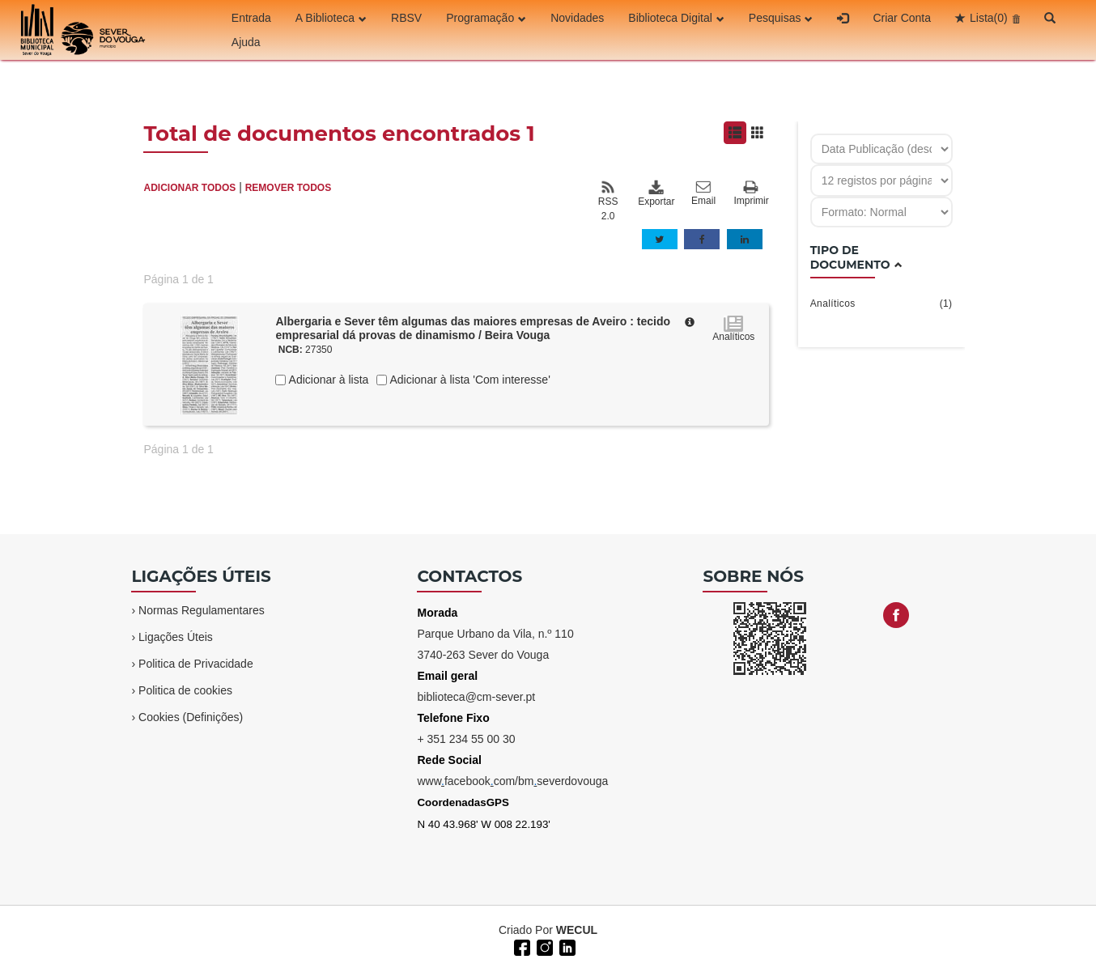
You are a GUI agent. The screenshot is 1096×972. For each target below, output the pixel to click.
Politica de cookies (185, 690)
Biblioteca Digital (676, 17)
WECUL (576, 929)
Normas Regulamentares (201, 610)
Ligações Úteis (175, 636)
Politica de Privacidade (195, 663)
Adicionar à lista (327, 379)
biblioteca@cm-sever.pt (476, 696)
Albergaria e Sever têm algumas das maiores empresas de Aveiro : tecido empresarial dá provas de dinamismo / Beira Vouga (472, 328)
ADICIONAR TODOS (189, 187)
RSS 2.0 (608, 201)
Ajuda (246, 42)
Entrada (251, 17)
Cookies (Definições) (190, 717)
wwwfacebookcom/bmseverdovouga (512, 781)
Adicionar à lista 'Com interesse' (468, 379)
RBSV (406, 17)
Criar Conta (902, 17)
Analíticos (881, 303)
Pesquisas (781, 17)
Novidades (577, 17)
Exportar (655, 193)
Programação (486, 17)
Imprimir (750, 193)
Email (703, 193)
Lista (989, 17)
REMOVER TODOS (288, 187)
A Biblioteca (331, 17)
